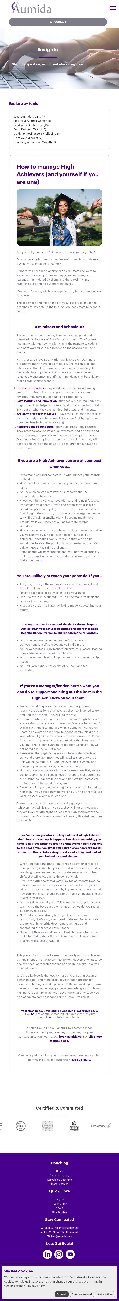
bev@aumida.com (59, 1236)
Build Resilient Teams (30, 129)
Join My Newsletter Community (59, 1232)
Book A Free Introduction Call (60, 1228)
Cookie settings (105, 1294)
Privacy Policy (35, 1286)
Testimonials (59, 1204)
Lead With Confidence (31, 125)
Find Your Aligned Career (32, 121)
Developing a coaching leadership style (71, 1011)
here (34, 1014)
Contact (58, 22)
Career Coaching (59, 1175)
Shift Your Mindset (28, 138)
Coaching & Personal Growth (35, 142)
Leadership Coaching (59, 1180)
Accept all (61, 1294)
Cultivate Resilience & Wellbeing (37, 133)
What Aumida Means (29, 116)
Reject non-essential (82, 1294)
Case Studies (59, 1212)
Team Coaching (59, 1184)
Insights (59, 1199)
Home (59, 1171)
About (59, 1208)
